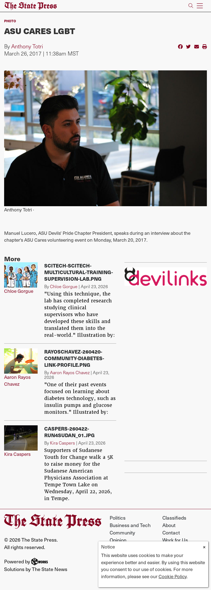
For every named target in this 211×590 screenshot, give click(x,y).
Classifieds (174, 517)
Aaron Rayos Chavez (17, 380)
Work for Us (175, 539)
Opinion (118, 539)
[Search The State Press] (190, 6)
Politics (118, 517)
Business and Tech (130, 525)
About (169, 525)
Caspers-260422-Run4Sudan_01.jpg (69, 432)
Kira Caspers (17, 454)
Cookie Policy (173, 576)
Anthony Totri (27, 46)
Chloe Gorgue (18, 291)
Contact (171, 532)
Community (122, 532)
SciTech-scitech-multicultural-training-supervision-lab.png (78, 272)
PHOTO (10, 20)
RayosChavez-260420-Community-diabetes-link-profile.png (74, 358)
